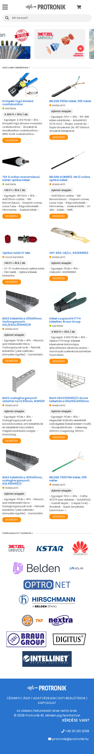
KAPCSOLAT (47, 703)
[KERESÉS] (47, 18)
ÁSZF (27, 698)
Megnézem (11, 140)
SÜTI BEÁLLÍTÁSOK (72, 698)
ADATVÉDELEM (44, 698)
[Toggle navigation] (5, 7)
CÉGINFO (14, 698)
